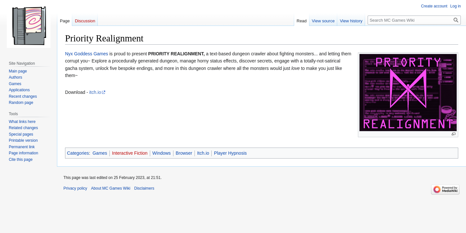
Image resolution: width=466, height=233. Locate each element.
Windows (161, 153)
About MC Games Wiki (110, 188)
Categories (78, 153)
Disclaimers (144, 188)
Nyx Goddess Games (86, 53)
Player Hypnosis (230, 153)
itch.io (95, 92)
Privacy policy (75, 188)
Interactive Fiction (130, 153)
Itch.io (203, 153)
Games (100, 153)
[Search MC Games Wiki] (414, 20)
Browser (184, 153)
